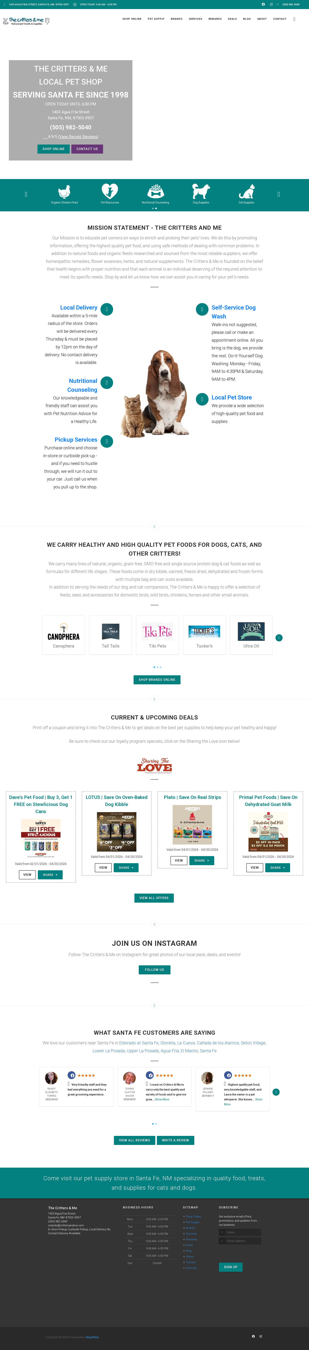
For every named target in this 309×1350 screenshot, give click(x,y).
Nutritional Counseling (201, 202)
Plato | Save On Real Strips (192, 797)
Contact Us (87, 149)
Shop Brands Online (157, 680)
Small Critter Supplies (64, 202)
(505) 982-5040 (70, 127)
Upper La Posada (143, 1050)
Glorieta (167, 1042)
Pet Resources (155, 202)
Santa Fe (208, 1050)
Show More (162, 1099)
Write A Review (175, 1140)
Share (50, 875)
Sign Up (230, 1267)
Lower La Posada (109, 1050)
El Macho (189, 1050)
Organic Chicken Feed (110, 202)
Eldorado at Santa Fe (139, 1042)
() (78, 136)
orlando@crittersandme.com (66, 1225)
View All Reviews (134, 1140)
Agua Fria (170, 1050)
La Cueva (186, 1042)
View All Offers (154, 898)
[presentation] (240, 1251)
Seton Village (253, 1042)
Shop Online (54, 149)
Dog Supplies (246, 202)
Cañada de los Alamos (218, 1042)
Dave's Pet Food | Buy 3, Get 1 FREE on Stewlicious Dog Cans (41, 804)
